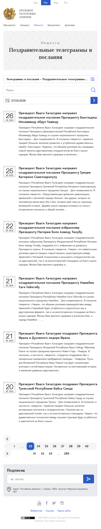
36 (54, 446)
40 (86, 446)
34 (38, 446)
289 (66, 453)
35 (46, 446)
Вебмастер (36, 510)
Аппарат (25, 25)
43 (50, 453)
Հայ (35, 2)
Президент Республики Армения (27, 14)
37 (62, 446)
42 (42, 453)
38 (71, 446)
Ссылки (50, 510)
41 (34, 453)
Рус (46, 2)
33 (30, 446)
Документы (53, 25)
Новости (38, 25)
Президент (9, 25)
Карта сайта (64, 510)
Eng (56, 2)
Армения (69, 25)
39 (78, 446)
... (7, 100)
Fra (66, 2)
